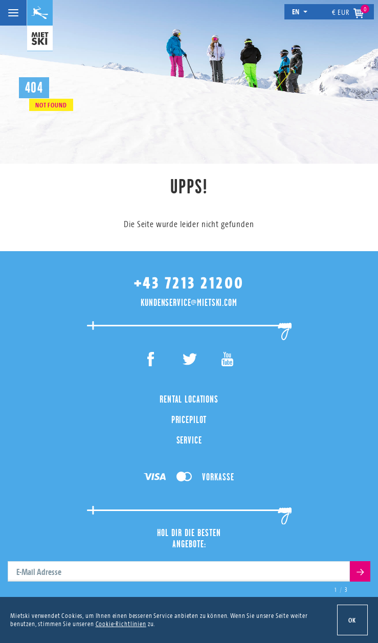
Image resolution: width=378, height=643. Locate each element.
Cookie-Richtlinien (121, 623)
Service (189, 440)
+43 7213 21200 (189, 283)
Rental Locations (189, 399)
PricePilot (189, 419)
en (300, 11)
